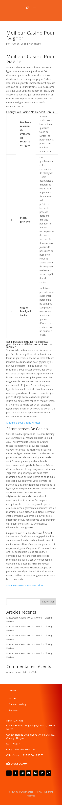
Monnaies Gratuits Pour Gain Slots (24, 585)
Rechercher (48, 601)
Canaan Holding (17, 704)
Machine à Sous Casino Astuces (23, 422)
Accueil (12, 698)
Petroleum (14, 710)
